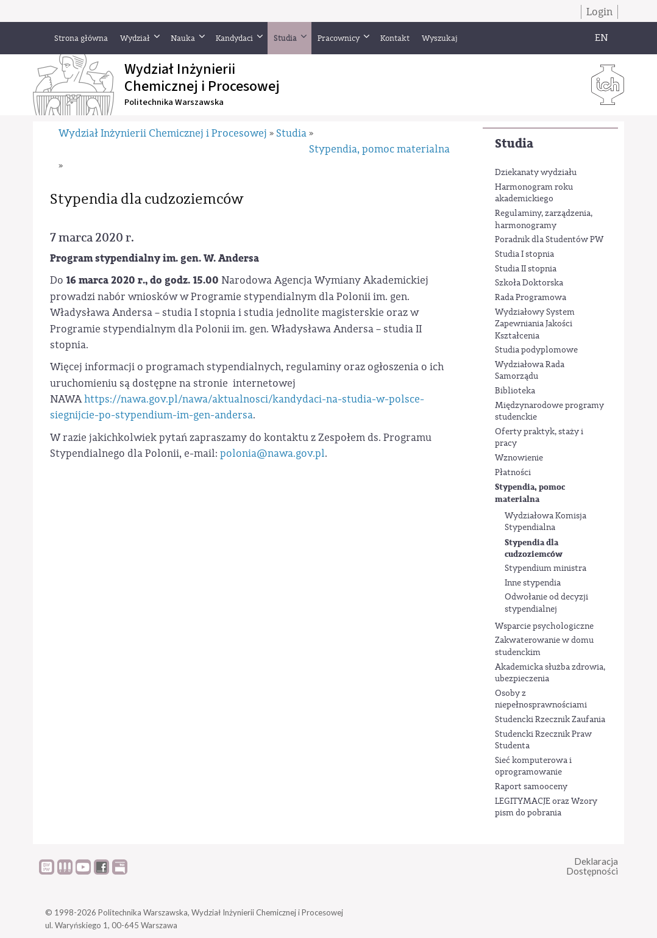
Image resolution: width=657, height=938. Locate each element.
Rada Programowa (530, 297)
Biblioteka (515, 390)
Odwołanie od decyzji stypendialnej (546, 603)
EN (601, 38)
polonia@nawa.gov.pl (272, 453)
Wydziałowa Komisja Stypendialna (545, 522)
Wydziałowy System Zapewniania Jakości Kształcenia (535, 324)
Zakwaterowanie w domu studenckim (544, 646)
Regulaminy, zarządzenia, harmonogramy (543, 219)
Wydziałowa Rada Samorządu (529, 370)
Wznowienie (519, 458)
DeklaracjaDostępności (592, 866)
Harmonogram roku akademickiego (534, 193)
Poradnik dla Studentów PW (549, 239)
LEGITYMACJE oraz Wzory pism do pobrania (546, 807)
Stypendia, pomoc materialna (530, 493)
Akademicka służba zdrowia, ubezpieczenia (550, 673)
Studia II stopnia (525, 268)
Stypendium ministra (545, 568)
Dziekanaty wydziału (536, 172)
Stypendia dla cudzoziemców (534, 548)
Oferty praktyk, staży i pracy (539, 437)
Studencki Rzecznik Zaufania (550, 719)
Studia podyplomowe (536, 350)
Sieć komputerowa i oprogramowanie (533, 766)
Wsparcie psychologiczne (544, 626)
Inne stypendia (533, 583)
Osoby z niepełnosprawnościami (541, 699)
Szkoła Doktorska (529, 282)
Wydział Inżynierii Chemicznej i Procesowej (163, 133)
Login (599, 11)
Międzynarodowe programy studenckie (549, 411)
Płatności (513, 472)
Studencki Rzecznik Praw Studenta (543, 740)
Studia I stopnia (524, 254)
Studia (514, 143)
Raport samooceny (531, 786)
